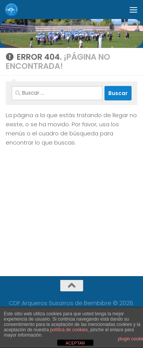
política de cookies (69, 329)
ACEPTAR (75, 343)
